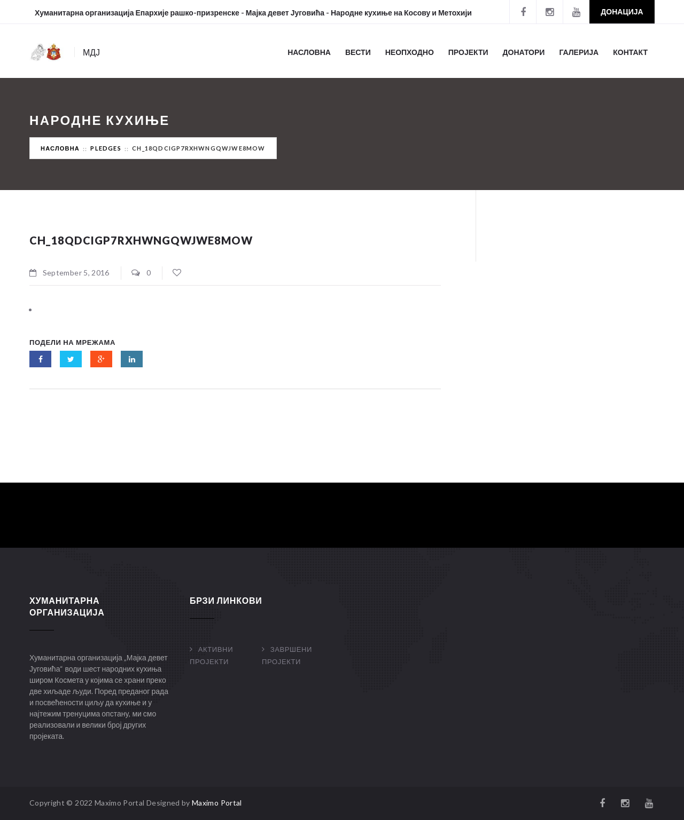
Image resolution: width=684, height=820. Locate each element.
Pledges (105, 148)
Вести (358, 52)
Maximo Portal (217, 802)
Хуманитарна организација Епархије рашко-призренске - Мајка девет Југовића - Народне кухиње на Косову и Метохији (253, 12)
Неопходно (409, 52)
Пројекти (468, 52)
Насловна (309, 52)
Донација (622, 11)
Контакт (630, 52)
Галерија (578, 52)
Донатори (524, 52)
